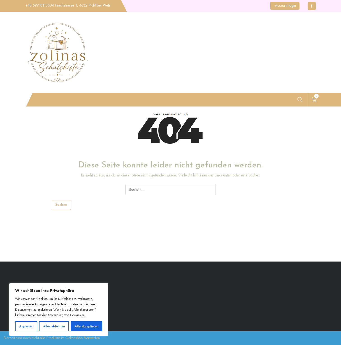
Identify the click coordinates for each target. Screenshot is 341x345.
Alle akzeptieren (86, 326)
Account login (285, 5)
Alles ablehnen (54, 326)
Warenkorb (145, 100)
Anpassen (26, 326)
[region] (58, 309)
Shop (102, 100)
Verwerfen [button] (92, 337)
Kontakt (205, 100)
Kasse (120, 100)
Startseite (50, 100)
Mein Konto (176, 100)
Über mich (79, 100)
